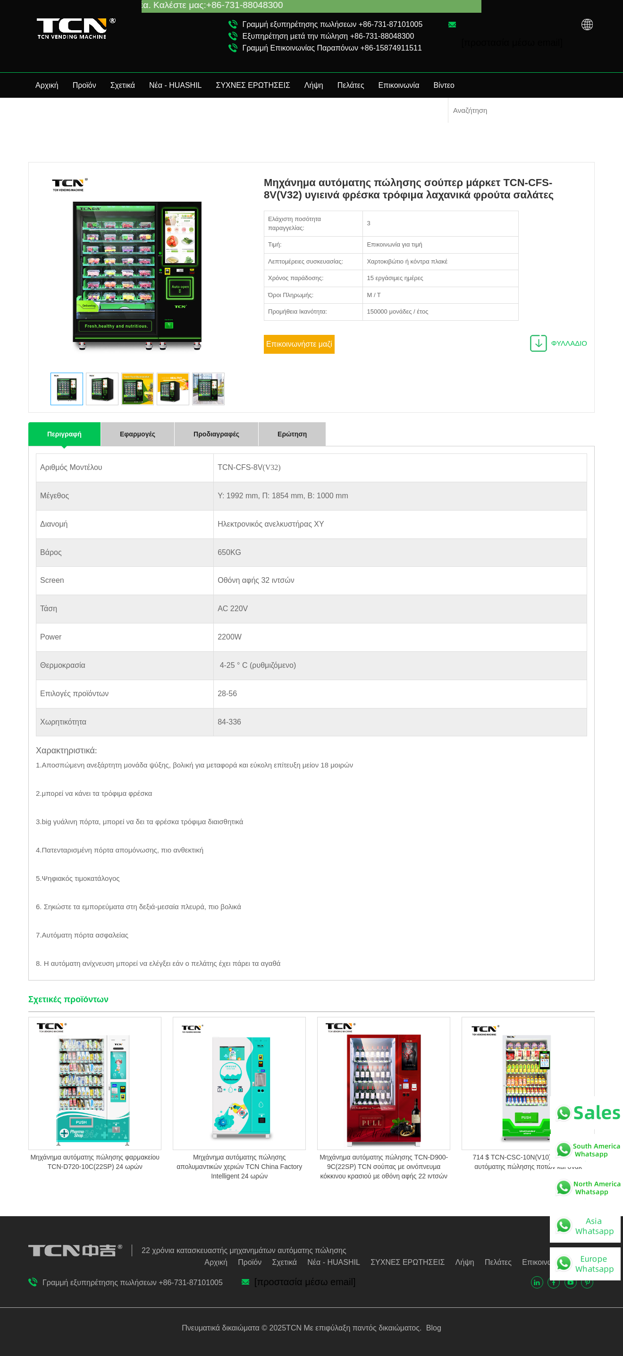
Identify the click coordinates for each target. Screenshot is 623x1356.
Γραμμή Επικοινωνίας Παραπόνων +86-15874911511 (332, 48)
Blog (432, 1328)
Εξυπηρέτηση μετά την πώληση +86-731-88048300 (328, 36)
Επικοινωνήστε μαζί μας (299, 347)
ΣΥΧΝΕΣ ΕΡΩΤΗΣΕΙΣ (253, 85)
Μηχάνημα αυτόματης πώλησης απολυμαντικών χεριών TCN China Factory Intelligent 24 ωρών (239, 1166)
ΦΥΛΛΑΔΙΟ (569, 343)
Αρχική (47, 85)
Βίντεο (444, 85)
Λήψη (313, 85)
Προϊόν (84, 85)
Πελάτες (350, 85)
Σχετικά (122, 85)
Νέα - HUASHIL (175, 85)
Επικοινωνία (399, 85)
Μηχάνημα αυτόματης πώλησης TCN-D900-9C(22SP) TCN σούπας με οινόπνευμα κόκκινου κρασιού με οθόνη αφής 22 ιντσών (384, 1166)
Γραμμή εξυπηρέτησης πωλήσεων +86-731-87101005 (333, 24)
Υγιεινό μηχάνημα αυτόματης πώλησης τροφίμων (518, 148)
